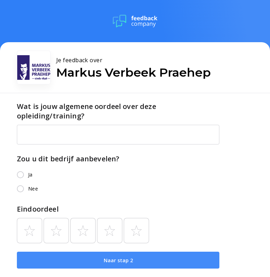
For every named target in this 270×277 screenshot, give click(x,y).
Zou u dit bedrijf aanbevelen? (68, 158)
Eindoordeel (38, 209)
